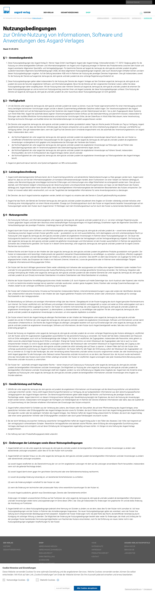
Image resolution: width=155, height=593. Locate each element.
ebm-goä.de (129, 550)
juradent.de (129, 553)
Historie (6, 546)
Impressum (147, 589)
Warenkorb (148, 18)
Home (94, 543)
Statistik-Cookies (45, 580)
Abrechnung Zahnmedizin (50, 550)
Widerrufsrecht (36, 18)
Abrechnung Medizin (48, 546)
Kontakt (95, 557)
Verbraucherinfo (103, 18)
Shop (88, 12)
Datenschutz (136, 18)
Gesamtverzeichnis (69, 12)
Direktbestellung (47, 557)
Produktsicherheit (100, 553)
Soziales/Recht (45, 553)
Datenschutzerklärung (132, 589)
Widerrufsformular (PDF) (121, 18)
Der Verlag (49, 12)
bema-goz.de (129, 546)
